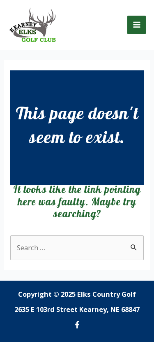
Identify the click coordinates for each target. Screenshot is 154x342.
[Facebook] (77, 324)
